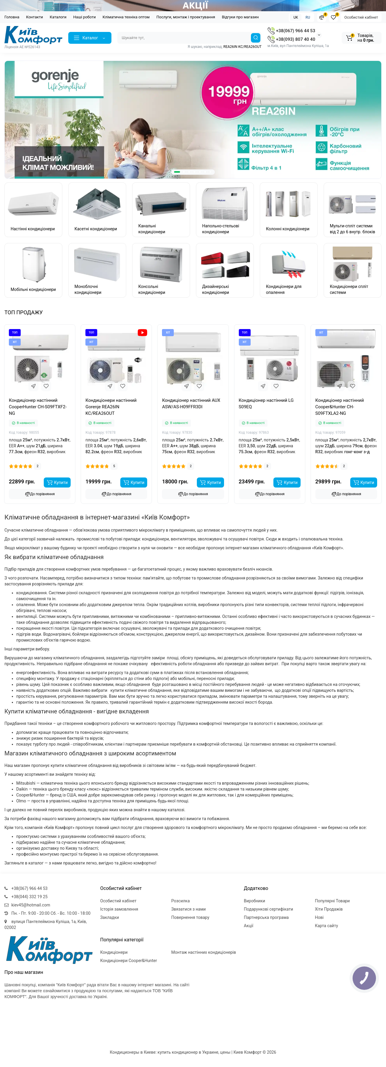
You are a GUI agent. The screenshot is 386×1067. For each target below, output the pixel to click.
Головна (11, 17)
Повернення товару (190, 917)
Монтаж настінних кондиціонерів (203, 952)
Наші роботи (84, 17)
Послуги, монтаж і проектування (185, 17)
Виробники (254, 900)
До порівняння (40, 494)
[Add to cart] (57, 482)
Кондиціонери (114, 952)
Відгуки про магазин (240, 17)
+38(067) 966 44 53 (291, 30)
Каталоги (58, 17)
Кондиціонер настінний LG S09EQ (266, 403)
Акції (248, 925)
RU (308, 17)
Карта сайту (326, 925)
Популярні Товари (332, 900)
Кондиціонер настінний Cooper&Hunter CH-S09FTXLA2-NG (339, 407)
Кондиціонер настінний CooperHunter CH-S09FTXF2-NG (38, 407)
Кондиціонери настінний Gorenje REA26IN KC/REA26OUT (111, 407)
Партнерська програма (266, 917)
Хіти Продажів (329, 909)
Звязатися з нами (188, 909)
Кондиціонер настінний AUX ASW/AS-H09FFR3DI (191, 403)
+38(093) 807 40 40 (291, 39)
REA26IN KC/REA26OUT (242, 47)
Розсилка (180, 900)
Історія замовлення (119, 909)
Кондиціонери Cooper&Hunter (128, 960)
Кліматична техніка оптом (126, 17)
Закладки (109, 917)
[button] (177, 172)
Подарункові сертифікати (268, 909)
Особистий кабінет (361, 17)
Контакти (34, 17)
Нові (319, 917)
